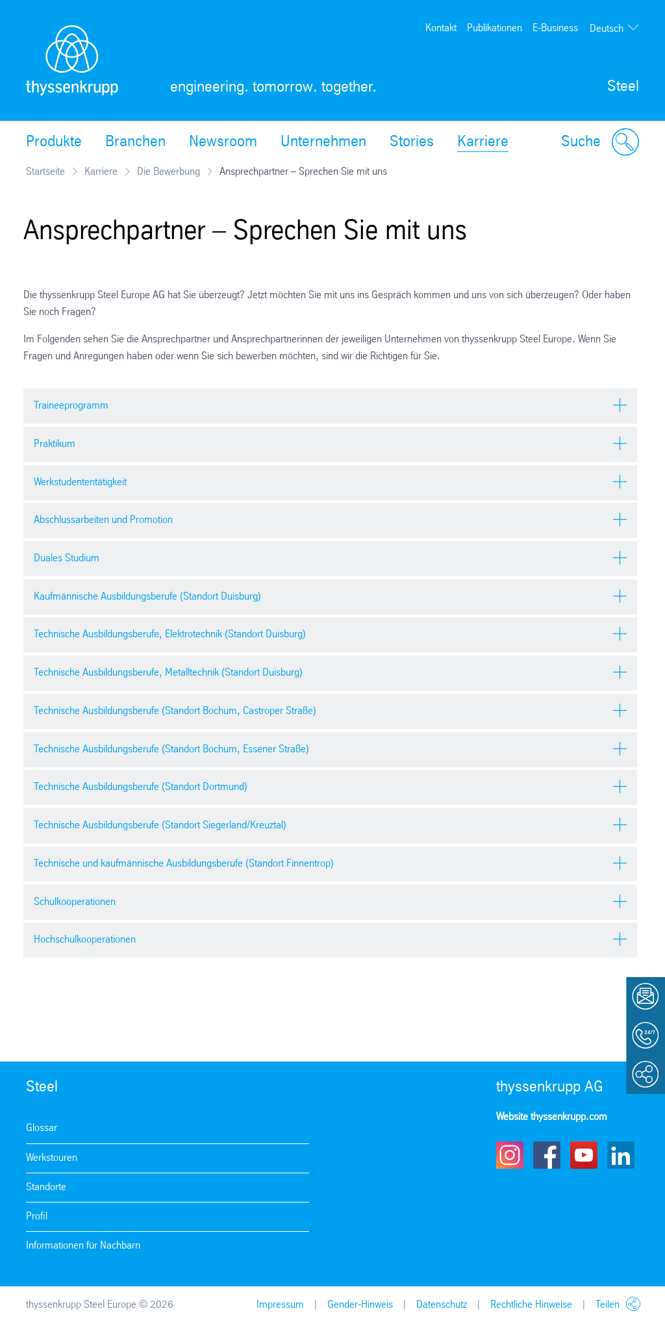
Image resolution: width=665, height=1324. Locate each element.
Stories (412, 142)
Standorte (46, 1187)
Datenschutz (441, 1305)
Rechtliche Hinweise (531, 1305)
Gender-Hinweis (360, 1305)
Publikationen (494, 28)
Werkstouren (51, 1158)
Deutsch (606, 29)
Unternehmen (323, 142)
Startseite (45, 172)
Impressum (280, 1305)
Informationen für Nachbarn (83, 1246)
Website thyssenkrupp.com (551, 1117)
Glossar (41, 1128)
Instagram (509, 1155)
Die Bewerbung (168, 172)
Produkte (54, 142)
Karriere (482, 142)
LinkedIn (620, 1155)
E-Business (555, 28)
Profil (36, 1216)
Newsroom (223, 142)
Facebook (546, 1155)
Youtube (583, 1155)
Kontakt (441, 28)
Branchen (135, 142)
